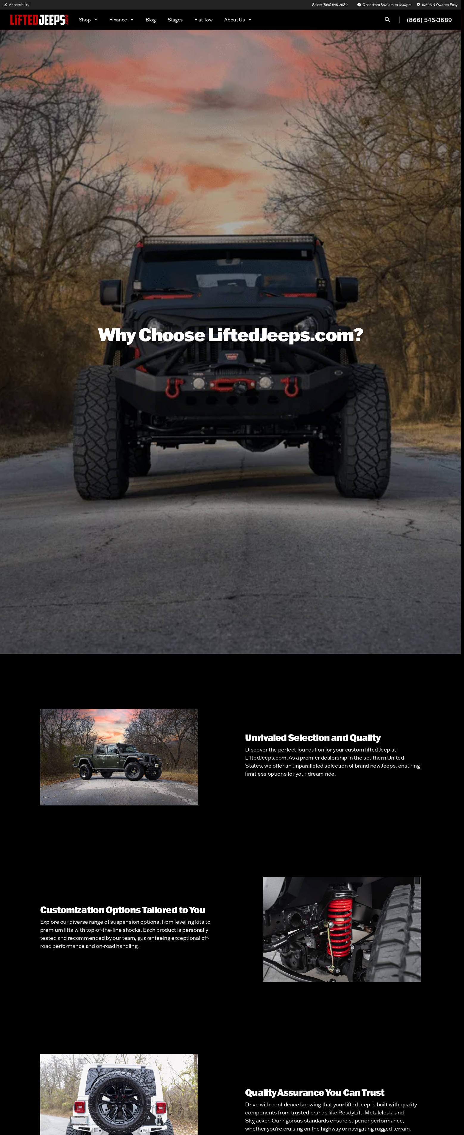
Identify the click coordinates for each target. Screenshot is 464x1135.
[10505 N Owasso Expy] (437, 4)
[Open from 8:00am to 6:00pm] (384, 4)
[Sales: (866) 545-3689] (330, 4)
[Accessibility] (16, 4)
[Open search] (387, 19)
